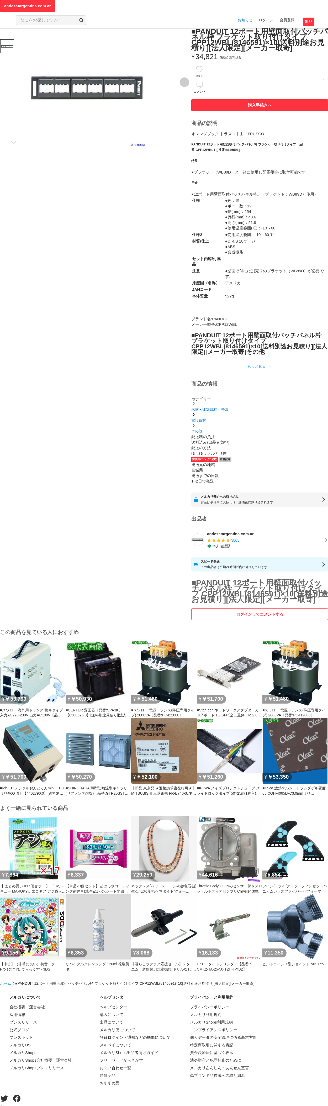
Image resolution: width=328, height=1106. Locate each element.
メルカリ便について (117, 1030)
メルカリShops (22, 1052)
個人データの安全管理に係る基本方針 (223, 1037)
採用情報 (17, 1014)
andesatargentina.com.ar (27, 6)
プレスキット (21, 1037)
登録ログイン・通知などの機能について (135, 1037)
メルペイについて (115, 1045)
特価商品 (107, 1075)
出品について (111, 1022)
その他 (196, 431)
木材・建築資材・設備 (209, 409)
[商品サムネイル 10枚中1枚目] (7, 46)
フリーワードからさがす (121, 1060)
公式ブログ (19, 1030)
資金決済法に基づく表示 (211, 1052)
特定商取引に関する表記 (211, 1045)
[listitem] (259, 540)
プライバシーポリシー (209, 1007)
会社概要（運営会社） (29, 1007)
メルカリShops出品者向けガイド (129, 1052)
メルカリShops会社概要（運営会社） (42, 1060)
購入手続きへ (260, 105)
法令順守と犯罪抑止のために (215, 1060)
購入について (111, 1014)
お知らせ (245, 20)
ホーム (5, 983)
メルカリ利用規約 (205, 1014)
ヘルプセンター (113, 1007)
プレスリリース (23, 1022)
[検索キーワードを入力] (46, 20)
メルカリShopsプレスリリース (36, 1068)
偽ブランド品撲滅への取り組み (217, 1075)
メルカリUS (20, 1045)
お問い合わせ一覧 (115, 1068)
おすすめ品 (109, 1083)
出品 (308, 21)
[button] (259, 366)
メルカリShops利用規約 (211, 1022)
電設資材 (198, 420)
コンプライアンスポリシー (213, 1030)
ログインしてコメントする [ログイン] (259, 614)
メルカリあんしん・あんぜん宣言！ (221, 1068)
